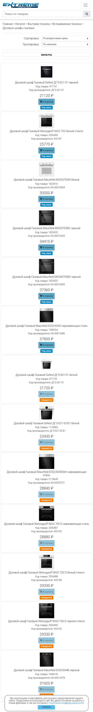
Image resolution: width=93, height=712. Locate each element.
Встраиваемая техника (67, 24)
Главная (8, 24)
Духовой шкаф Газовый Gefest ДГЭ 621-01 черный (46, 82)
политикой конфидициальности (66, 703)
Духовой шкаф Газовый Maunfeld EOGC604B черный (46, 670)
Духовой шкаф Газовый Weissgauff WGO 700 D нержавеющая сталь (46, 523)
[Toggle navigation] (85, 5)
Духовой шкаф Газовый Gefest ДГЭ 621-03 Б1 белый (46, 423)
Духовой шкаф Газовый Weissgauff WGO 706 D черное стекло (46, 621)
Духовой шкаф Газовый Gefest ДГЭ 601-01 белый (46, 375)
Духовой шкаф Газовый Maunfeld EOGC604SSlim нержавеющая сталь (46, 473)
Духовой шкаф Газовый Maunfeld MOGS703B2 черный (46, 228)
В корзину (46, 101)
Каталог (20, 24)
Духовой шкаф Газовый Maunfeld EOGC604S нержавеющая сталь (46, 325)
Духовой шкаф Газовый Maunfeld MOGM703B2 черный (46, 276)
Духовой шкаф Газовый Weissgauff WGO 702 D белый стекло (46, 572)
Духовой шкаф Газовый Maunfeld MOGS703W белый (46, 179)
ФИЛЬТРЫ (46, 55)
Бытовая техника (39, 24)
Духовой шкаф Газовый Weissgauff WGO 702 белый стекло (46, 131)
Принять (46, 707)
